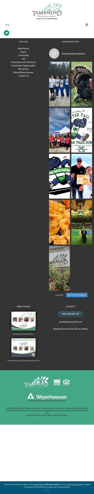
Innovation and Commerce (23, 62)
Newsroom (23, 69)
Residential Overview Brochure (23, 323)
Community (23, 55)
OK (47, 490)
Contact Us (23, 75)
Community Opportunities (23, 65)
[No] (91, 487)
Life (23, 58)
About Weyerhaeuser (23, 72)
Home (23, 52)
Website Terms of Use (63, 328)
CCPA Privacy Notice (74, 484)
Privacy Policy (81, 328)
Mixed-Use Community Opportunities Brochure (23, 350)
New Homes (23, 48)
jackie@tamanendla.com (70, 321)
